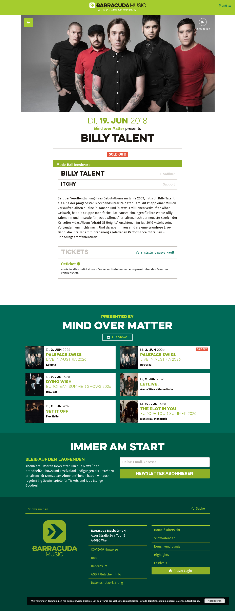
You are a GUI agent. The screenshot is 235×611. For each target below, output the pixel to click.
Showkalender (164, 538)
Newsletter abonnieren (164, 473)
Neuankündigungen (168, 546)
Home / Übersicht (167, 530)
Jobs (94, 558)
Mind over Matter (109, 128)
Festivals (160, 563)
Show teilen (203, 29)
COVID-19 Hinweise (104, 549)
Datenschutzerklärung (107, 583)
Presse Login (183, 571)
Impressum (99, 566)
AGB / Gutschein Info (106, 574)
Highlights (161, 555)
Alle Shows (119, 337)
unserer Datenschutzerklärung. (183, 601)
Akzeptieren (214, 600)
